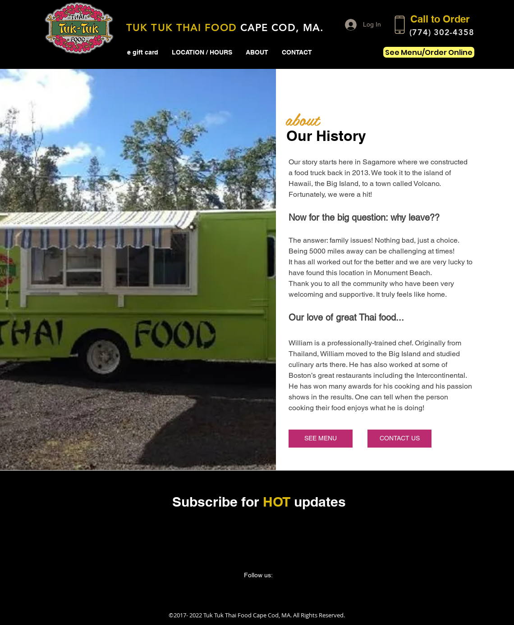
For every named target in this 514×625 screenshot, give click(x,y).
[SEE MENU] (321, 439)
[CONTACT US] (399, 439)
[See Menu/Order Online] (428, 52)
